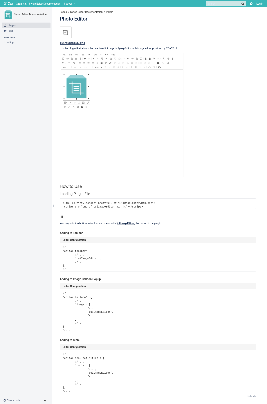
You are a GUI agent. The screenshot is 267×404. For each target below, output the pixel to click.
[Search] (226, 3)
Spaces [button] (68, 3)
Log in (259, 3)
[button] (13, 400)
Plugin (109, 11)
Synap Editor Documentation (30, 14)
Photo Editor (73, 19)
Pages (63, 11)
